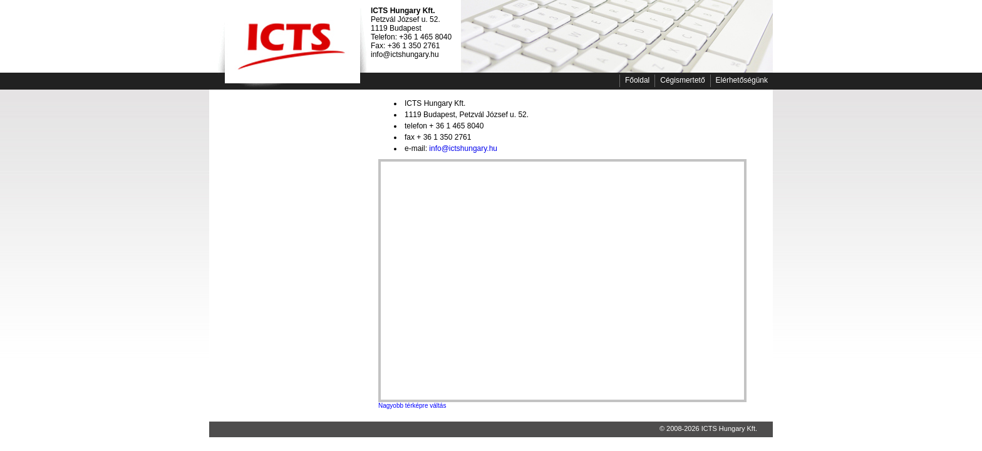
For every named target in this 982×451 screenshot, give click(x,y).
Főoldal (637, 80)
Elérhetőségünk (742, 80)
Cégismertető (682, 80)
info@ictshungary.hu (463, 148)
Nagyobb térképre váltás (412, 405)
